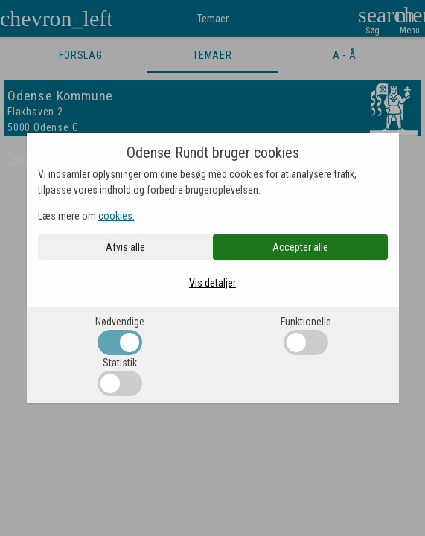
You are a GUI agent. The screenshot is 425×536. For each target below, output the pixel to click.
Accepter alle (300, 247)
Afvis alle (125, 247)
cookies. (116, 216)
